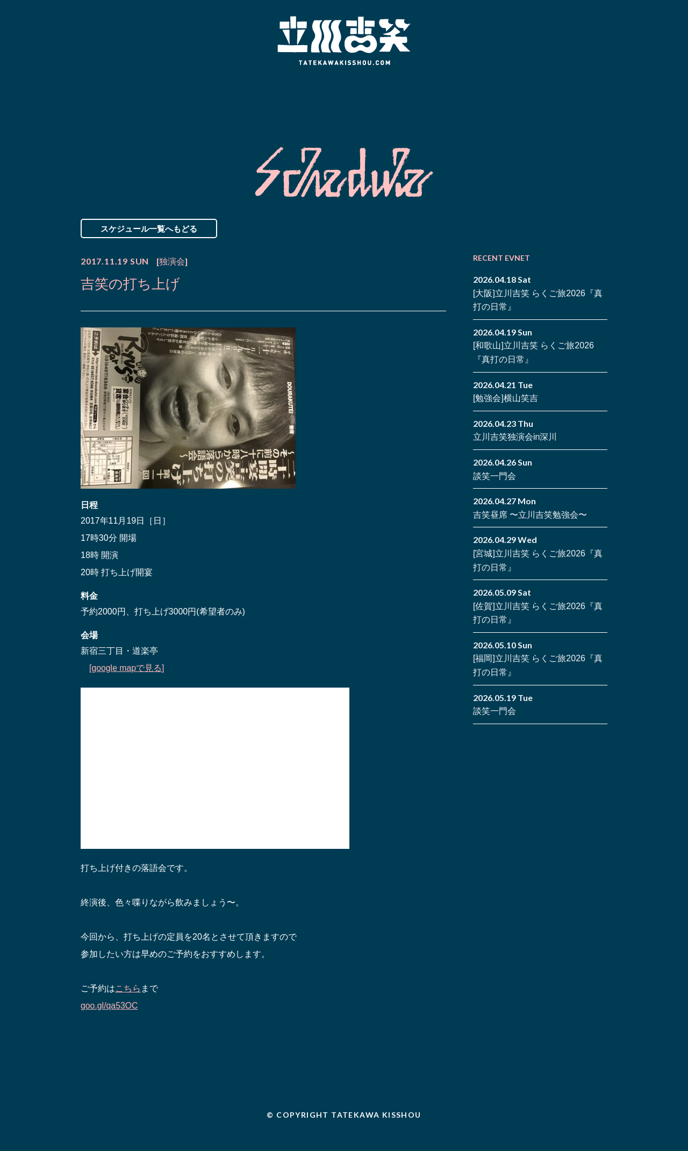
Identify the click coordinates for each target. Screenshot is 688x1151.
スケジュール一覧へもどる (149, 228)
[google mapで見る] (127, 668)
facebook (583, 90)
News (125, 98)
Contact (531, 98)
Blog (435, 98)
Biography (328, 98)
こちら (128, 988)
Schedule (221, 98)
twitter (599, 90)
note (583, 106)
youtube (599, 106)
